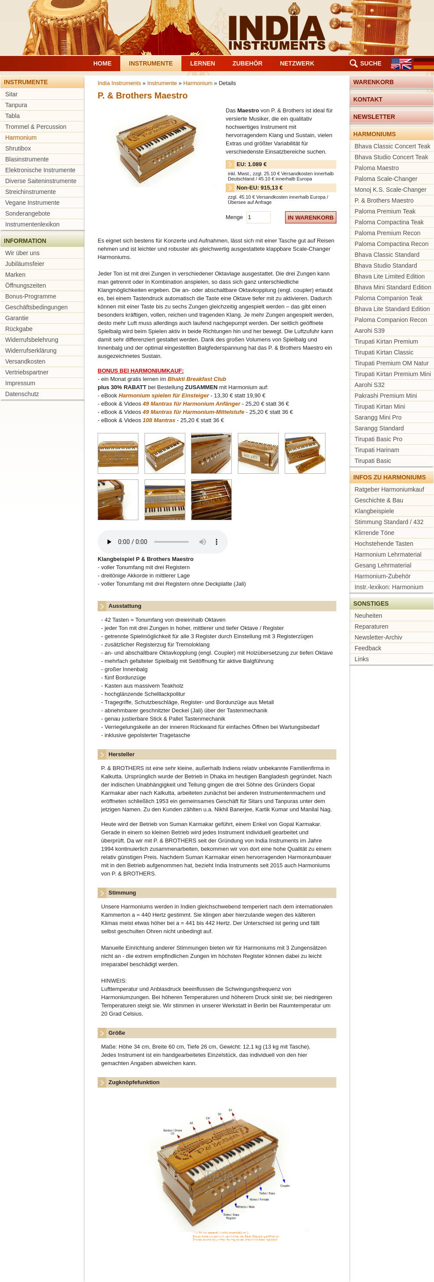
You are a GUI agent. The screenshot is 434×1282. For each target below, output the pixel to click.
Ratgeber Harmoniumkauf (389, 489)
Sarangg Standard (379, 428)
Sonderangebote (27, 213)
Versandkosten (25, 361)
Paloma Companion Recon (391, 319)
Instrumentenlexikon (32, 224)
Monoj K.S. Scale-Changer (391, 189)
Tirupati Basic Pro (378, 439)
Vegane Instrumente (32, 202)
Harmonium (20, 137)
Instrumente (151, 63)
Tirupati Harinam (377, 449)
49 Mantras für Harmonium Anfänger (191, 403)
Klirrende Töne (375, 532)
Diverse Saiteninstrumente (40, 180)
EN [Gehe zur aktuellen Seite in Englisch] (401, 63)
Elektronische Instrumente (40, 170)
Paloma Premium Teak (385, 211)
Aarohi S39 (370, 330)
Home (102, 63)
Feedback (368, 648)
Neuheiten (368, 615)
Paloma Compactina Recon (391, 243)
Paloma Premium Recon (388, 233)
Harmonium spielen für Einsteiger (163, 395)
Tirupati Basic (373, 460)
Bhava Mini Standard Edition (393, 287)
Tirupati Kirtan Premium (386, 341)
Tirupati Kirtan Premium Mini (393, 374)
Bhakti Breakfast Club (197, 379)
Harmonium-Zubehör (383, 576)
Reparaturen (371, 626)
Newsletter (374, 116)
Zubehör (248, 63)
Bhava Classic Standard (387, 254)
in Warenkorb (311, 217)
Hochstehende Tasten (384, 543)
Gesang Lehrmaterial (383, 565)
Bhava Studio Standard (386, 265)
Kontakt (367, 99)
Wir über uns (22, 252)
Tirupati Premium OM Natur (392, 363)
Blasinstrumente (27, 159)
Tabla (12, 115)
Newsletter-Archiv (378, 637)
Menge (235, 217)
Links (362, 659)
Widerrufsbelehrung (31, 339)
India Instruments (119, 83)
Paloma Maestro (377, 167)
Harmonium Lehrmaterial (388, 554)
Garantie (17, 318)
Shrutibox (18, 148)
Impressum (20, 383)
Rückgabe (19, 328)
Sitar (11, 94)
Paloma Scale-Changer (386, 178)
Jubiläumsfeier (24, 263)
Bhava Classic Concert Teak (393, 146)
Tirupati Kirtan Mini (380, 406)
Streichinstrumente (30, 191)
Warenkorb (373, 82)
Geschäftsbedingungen (36, 307)
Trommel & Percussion (35, 126)
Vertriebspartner (27, 372)
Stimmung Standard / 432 (389, 521)
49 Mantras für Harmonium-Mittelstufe (193, 412)
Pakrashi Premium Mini (386, 395)
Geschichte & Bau (379, 500)
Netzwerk (297, 63)
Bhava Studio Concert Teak (391, 157)
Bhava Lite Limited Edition (390, 276)
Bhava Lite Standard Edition (392, 308)
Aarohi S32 (370, 384)
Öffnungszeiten (25, 285)
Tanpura (16, 105)
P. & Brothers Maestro (384, 200)
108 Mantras (159, 420)
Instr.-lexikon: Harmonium (389, 587)
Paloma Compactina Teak (389, 222)
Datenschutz (22, 393)
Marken (15, 274)
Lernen (202, 63)
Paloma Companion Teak (388, 298)
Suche (370, 63)
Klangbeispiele (374, 511)
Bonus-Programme (30, 296)
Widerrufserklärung (30, 350)
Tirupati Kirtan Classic (384, 352)
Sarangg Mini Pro (378, 417)
